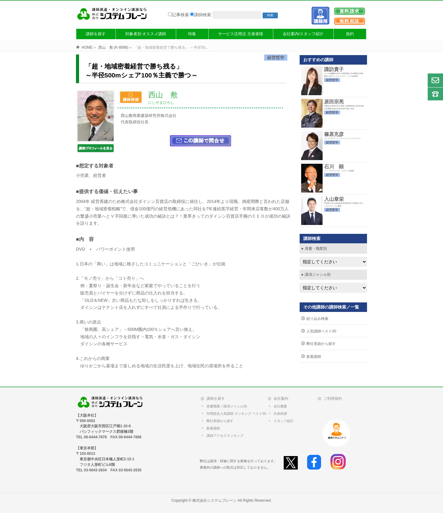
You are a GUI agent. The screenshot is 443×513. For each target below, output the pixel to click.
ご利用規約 (333, 398)
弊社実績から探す (321, 344)
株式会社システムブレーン (214, 500)
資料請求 (349, 11)
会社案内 (281, 398)
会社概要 (280, 406)
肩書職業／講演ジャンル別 (226, 406)
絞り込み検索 (317, 318)
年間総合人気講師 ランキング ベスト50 (237, 413)
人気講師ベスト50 (321, 331)
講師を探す (215, 398)
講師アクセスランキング (225, 435)
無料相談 (349, 21)
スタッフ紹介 (284, 421)
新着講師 (313, 356)
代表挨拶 (280, 413)
